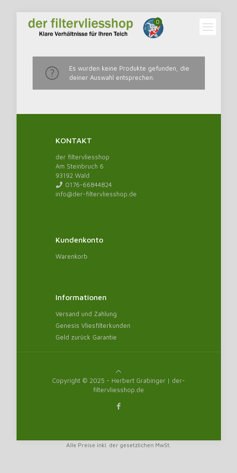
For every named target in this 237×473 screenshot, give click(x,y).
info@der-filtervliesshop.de (96, 194)
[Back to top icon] (118, 371)
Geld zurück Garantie (86, 337)
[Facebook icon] (118, 406)
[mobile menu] (208, 27)
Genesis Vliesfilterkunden (92, 325)
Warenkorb (71, 256)
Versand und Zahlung (86, 314)
